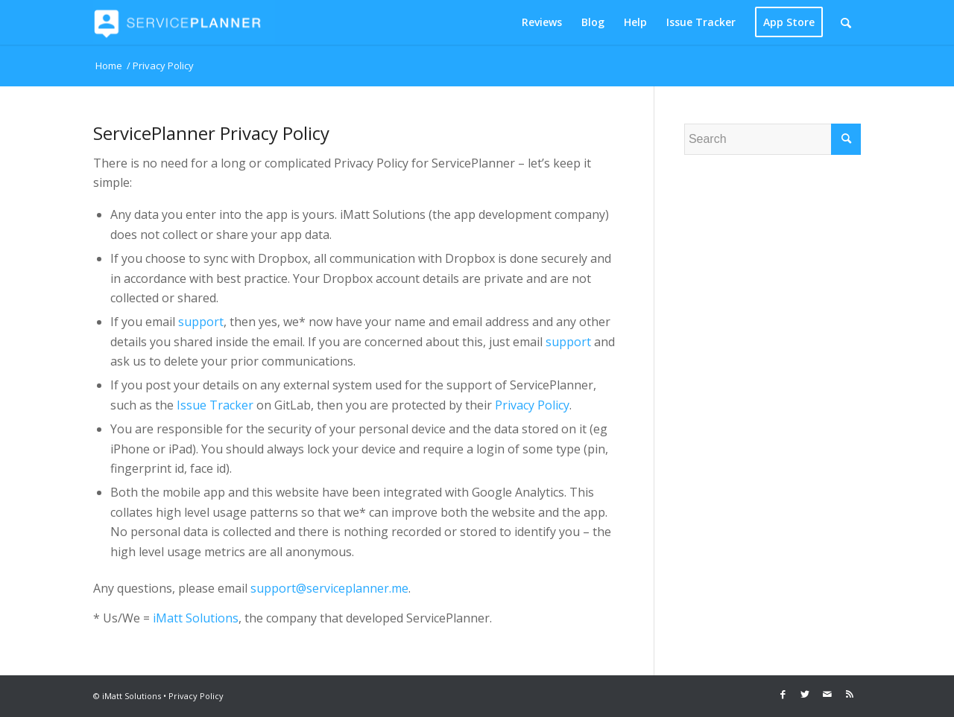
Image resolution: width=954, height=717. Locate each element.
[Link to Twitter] (805, 694)
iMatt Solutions (195, 618)
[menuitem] (542, 22)
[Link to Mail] (827, 694)
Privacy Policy (532, 405)
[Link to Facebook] (782, 694)
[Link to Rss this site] (849, 694)
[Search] (846, 22)
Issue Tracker (215, 405)
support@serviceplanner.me (329, 588)
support (201, 321)
